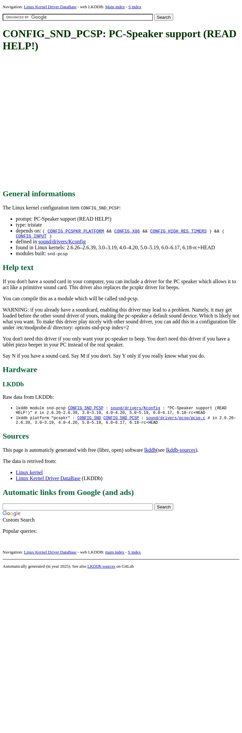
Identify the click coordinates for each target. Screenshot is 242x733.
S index (134, 6)
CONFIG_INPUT (31, 237)
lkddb (150, 453)
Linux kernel (29, 476)
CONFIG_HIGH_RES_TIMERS (178, 231)
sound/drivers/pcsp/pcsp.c (175, 420)
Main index (115, 6)
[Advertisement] (61, 121)
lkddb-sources (181, 453)
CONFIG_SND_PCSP (85, 409)
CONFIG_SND (89, 420)
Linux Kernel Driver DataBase (50, 6)
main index (114, 555)
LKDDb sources (101, 569)
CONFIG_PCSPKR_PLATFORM (75, 231)
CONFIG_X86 (127, 231)
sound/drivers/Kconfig (61, 242)
